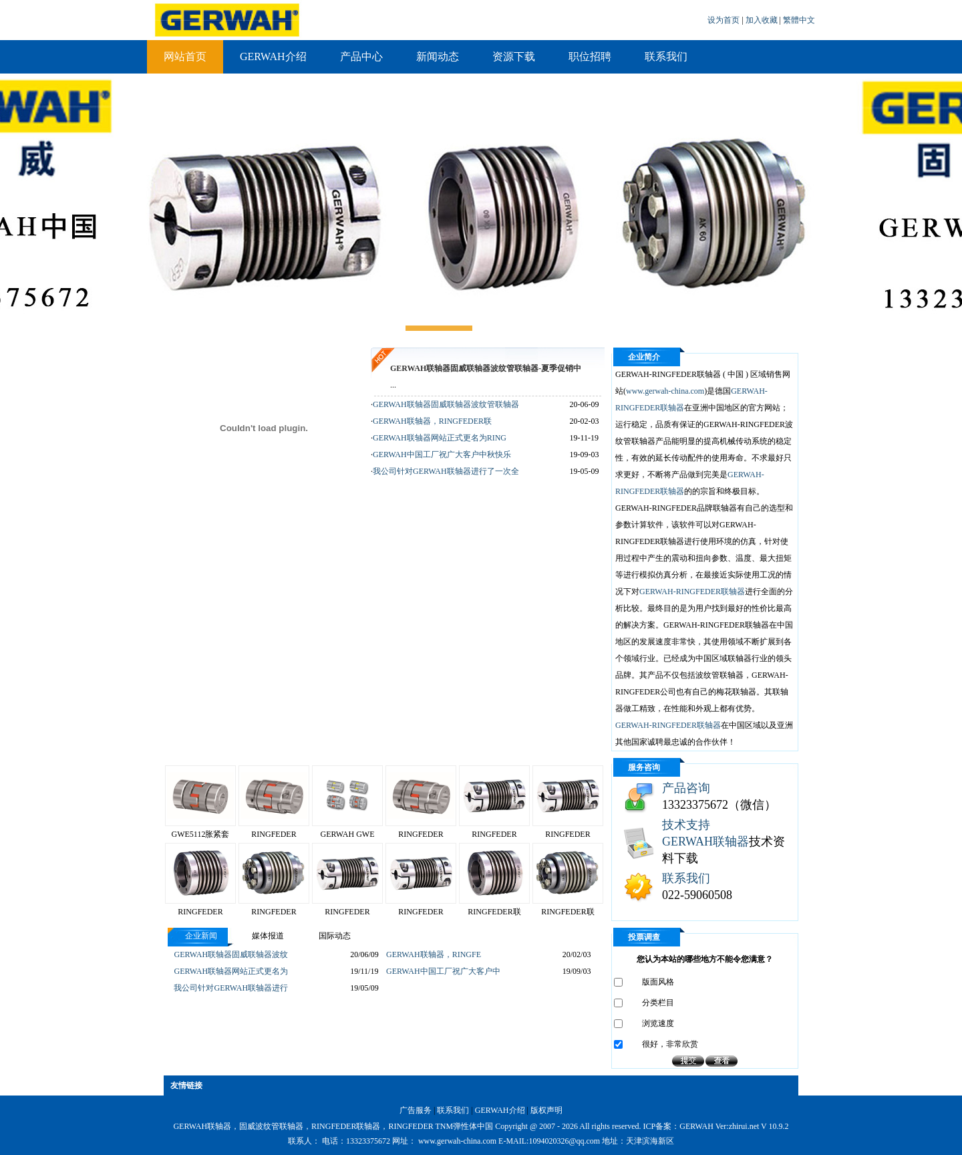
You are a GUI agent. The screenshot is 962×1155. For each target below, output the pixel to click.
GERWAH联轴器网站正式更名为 (231, 971)
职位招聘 (590, 56)
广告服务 (415, 1110)
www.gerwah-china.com (665, 391)
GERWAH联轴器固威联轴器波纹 (231, 954)
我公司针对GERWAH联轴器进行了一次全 (446, 471)
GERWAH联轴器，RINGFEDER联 (432, 421)
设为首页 (724, 20)
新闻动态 (437, 56)
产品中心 (361, 56)
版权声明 (546, 1110)
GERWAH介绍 (273, 56)
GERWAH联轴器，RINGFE (433, 954)
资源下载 (513, 56)
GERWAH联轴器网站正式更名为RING (439, 437)
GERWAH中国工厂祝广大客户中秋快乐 (442, 454)
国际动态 (335, 935)
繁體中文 (799, 20)
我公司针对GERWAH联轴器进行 (231, 988)
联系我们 (666, 56)
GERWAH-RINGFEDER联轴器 (692, 591)
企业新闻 (201, 935)
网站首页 (185, 56)
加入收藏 (763, 20)
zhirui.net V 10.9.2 (759, 1126)
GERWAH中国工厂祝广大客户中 (443, 971)
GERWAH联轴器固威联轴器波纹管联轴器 (446, 404)
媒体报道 (268, 935)
